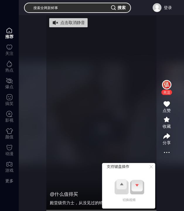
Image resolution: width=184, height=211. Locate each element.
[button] (166, 92)
